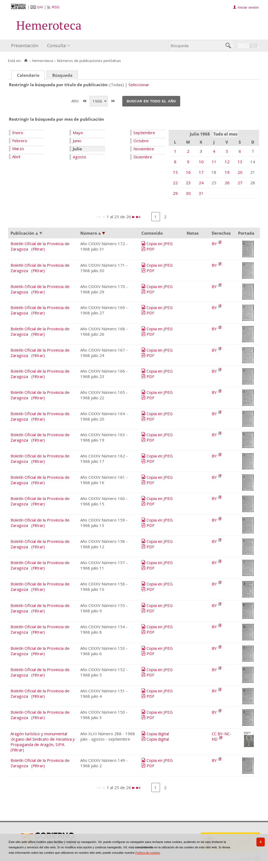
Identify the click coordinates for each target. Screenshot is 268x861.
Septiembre (144, 132)
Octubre (141, 140)
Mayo (78, 132)
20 (240, 172)
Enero (17, 132)
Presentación (24, 45)
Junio (77, 140)
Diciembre (142, 156)
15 (175, 172)
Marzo (18, 148)
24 (201, 182)
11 (214, 161)
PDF (150, 249)
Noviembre (143, 148)
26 (227, 182)
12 (227, 161)
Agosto (79, 156)
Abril (16, 156)
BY (215, 243)
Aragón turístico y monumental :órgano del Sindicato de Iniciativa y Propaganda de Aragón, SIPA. (43, 739)
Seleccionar (138, 84)
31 (201, 193)
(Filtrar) (38, 249)
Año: (75, 100)
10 (201, 161)
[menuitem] (26, 46)
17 (201, 172)
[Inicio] (25, 61)
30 (188, 193)
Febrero (19, 140)
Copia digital (158, 733)
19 (227, 172)
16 (188, 172)
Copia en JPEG (160, 243)
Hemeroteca (42, 60)
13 (240, 161)
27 (240, 182)
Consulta (56, 45)
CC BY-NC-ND (221, 736)
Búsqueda (62, 75)
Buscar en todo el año (151, 100)
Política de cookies (147, 852)
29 (175, 193)
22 (175, 182)
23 (188, 182)
